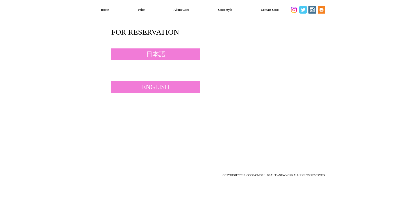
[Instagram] (294, 10)
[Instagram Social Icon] (312, 10)
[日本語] (155, 54)
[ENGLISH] (155, 87)
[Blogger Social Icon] (321, 10)
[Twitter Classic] (303, 10)
